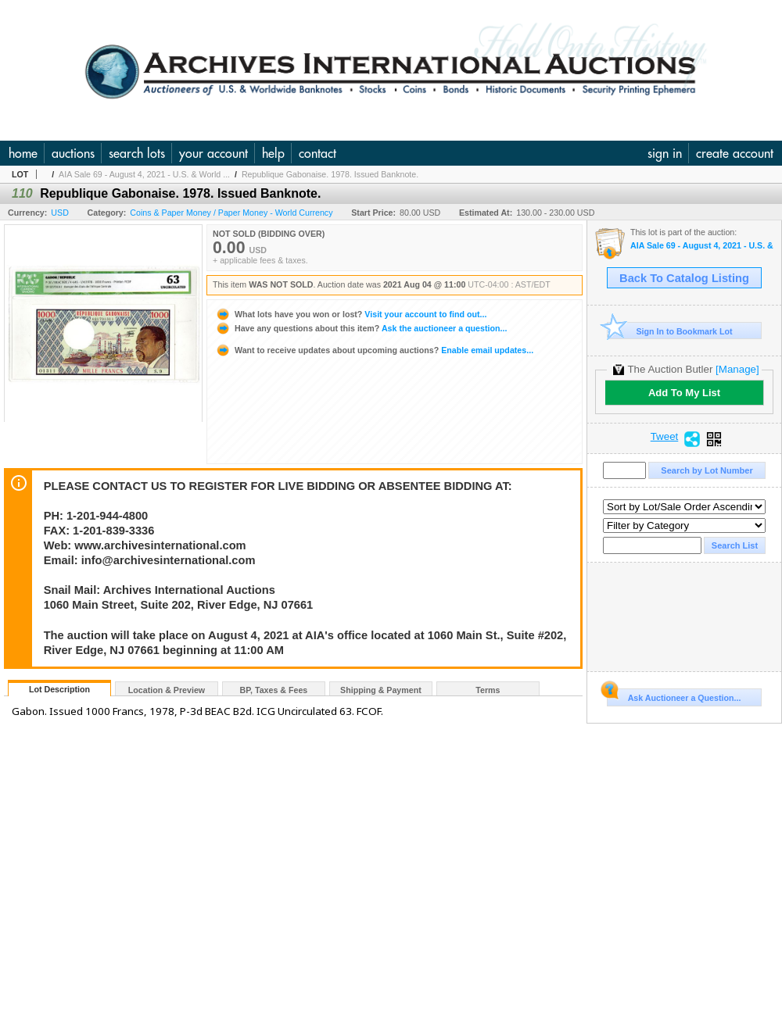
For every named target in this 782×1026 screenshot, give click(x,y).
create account (734, 153)
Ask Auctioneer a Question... (674, 695)
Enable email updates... (374, 350)
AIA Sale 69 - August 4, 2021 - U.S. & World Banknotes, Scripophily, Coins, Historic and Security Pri (701, 245)
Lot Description (59, 689)
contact (317, 153)
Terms (487, 690)
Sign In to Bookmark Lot (670, 331)
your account (213, 153)
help (273, 153)
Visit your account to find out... (350, 314)
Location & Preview (166, 690)
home (23, 153)
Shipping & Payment (380, 690)
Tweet (665, 436)
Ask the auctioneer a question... (361, 328)
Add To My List (684, 393)
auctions (73, 153)
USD (60, 212)
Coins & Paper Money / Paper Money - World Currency (231, 212)
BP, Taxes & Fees (274, 690)
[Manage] (737, 369)
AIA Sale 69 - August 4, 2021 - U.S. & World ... (144, 174)
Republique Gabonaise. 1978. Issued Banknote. (330, 174)
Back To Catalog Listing (684, 278)
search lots (137, 153)
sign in (664, 153)
